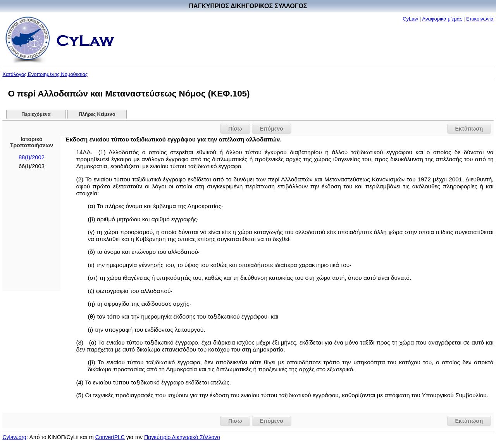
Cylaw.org (14, 437)
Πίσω (235, 129)
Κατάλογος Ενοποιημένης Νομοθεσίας (45, 74)
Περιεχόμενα (35, 114)
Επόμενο (271, 129)
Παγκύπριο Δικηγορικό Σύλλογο (182, 437)
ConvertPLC (110, 437)
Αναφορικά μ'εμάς (442, 19)
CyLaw (410, 19)
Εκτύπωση (469, 129)
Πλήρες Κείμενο (97, 114)
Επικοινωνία (480, 19)
